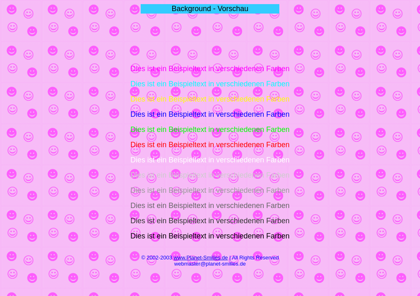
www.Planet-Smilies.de (200, 257)
